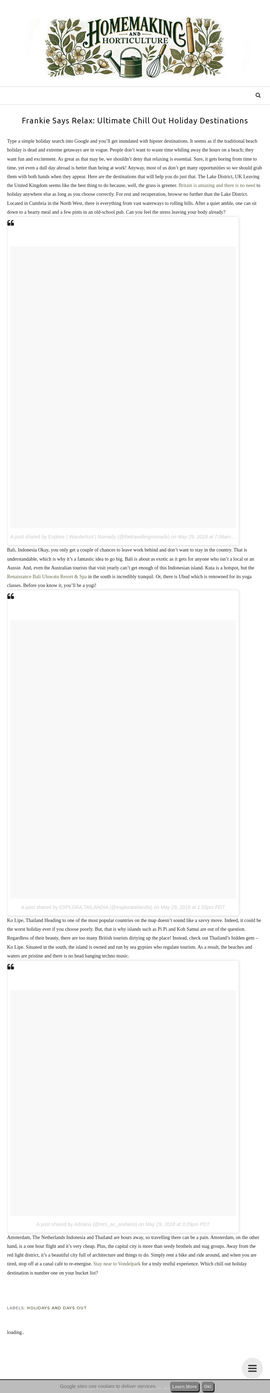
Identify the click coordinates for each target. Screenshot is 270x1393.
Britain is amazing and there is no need (217, 185)
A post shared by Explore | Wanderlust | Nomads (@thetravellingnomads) (90, 537)
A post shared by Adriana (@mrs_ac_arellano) (87, 1224)
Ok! (208, 1386)
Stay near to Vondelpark (117, 1263)
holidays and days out (57, 1307)
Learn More (184, 1386)
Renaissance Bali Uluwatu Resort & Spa (47, 576)
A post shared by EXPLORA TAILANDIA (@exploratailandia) (86, 907)
